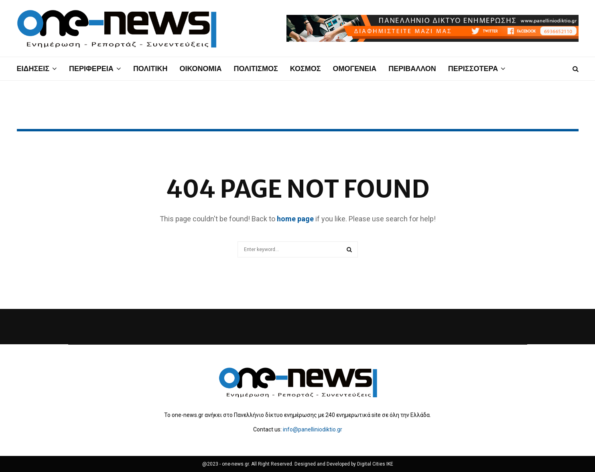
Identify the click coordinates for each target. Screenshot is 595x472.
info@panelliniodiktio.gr (312, 429)
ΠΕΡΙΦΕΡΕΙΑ (91, 68)
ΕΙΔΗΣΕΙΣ (33, 68)
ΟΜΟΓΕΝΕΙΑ (354, 68)
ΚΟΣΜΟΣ (305, 68)
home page (295, 219)
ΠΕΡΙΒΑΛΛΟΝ (412, 68)
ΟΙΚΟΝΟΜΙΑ (200, 68)
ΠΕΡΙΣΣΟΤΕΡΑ (473, 68)
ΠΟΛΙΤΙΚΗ (150, 68)
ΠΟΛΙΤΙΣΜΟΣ (256, 68)
